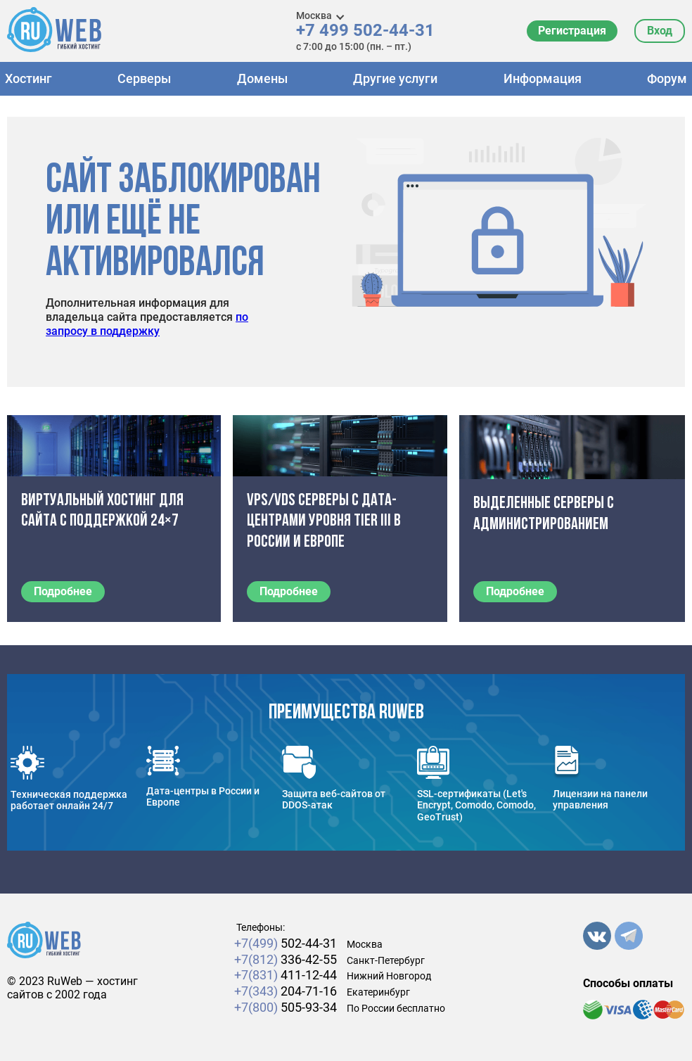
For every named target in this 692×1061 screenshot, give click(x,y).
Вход (659, 30)
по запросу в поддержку (147, 324)
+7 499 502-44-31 (365, 30)
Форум (667, 78)
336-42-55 (285, 959)
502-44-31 (285, 943)
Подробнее (63, 591)
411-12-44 (285, 974)
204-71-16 (285, 991)
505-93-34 (285, 1007)
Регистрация (572, 30)
